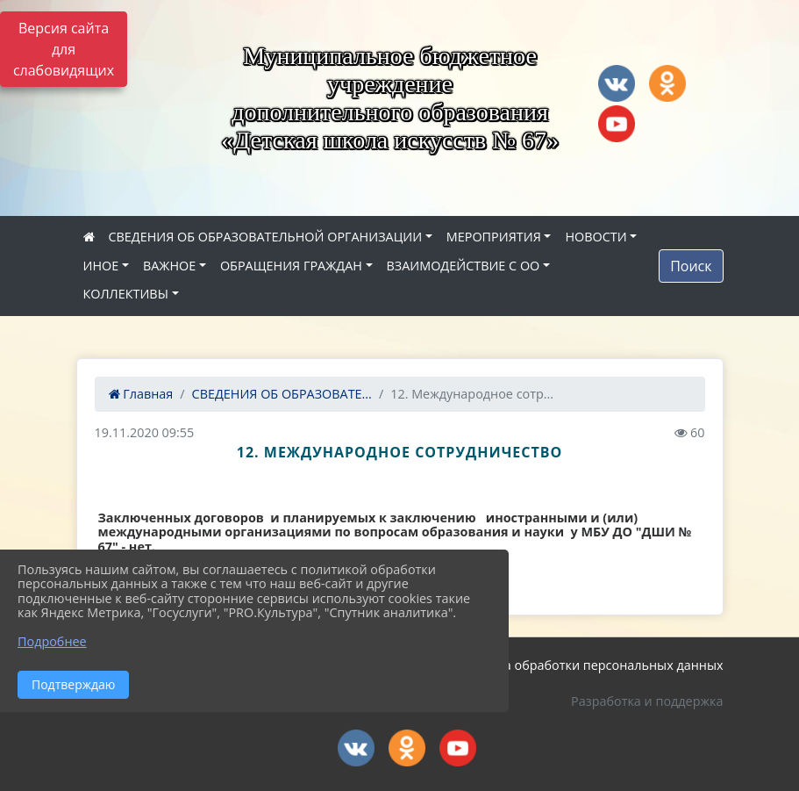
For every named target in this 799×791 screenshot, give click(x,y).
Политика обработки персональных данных (588, 665)
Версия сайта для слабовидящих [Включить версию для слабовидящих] (63, 49)
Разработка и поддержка (647, 701)
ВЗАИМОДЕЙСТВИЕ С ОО (463, 265)
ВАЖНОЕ (169, 265)
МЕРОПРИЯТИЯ (493, 236)
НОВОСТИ (595, 236)
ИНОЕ (101, 265)
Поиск (690, 266)
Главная (141, 393)
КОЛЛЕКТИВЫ (125, 293)
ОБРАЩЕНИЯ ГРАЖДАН (291, 265)
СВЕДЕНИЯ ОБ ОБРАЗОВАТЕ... (282, 393)
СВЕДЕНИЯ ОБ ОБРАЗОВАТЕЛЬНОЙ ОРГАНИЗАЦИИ (266, 236)
